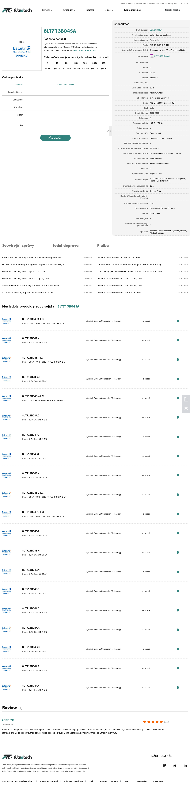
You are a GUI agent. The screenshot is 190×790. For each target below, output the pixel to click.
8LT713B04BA (31, 454)
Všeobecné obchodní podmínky (18, 782)
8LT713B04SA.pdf (161, 56)
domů (123, 3)
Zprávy (127, 782)
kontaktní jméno (15, 92)
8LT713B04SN (31, 473)
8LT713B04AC (31, 608)
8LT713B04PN (31, 338)
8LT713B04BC (31, 647)
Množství (19, 84)
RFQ (178, 321)
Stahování (142, 782)
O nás (108, 10)
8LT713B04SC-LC (33, 492)
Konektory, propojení (146, 3)
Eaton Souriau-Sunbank (159, 35)
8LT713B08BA (31, 531)
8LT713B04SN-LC (33, 396)
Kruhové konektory (165, 3)
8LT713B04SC (31, 589)
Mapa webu (158, 782)
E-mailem (18, 107)
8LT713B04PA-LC (33, 319)
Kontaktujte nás (132, 10)
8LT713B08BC (31, 377)
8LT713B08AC (31, 415)
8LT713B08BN (31, 550)
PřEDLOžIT (55, 137)
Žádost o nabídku (172, 10)
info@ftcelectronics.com (84, 50)
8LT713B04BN (31, 570)
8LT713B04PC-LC (33, 512)
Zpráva (19, 125)
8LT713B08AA (31, 627)
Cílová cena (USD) (66, 84)
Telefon (19, 115)
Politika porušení (49, 782)
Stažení (90, 10)
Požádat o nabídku (73, 782)
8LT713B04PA (31, 685)
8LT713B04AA (31, 666)
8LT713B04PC (31, 435)
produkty (131, 3)
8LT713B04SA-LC (33, 357)
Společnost (18, 100)
